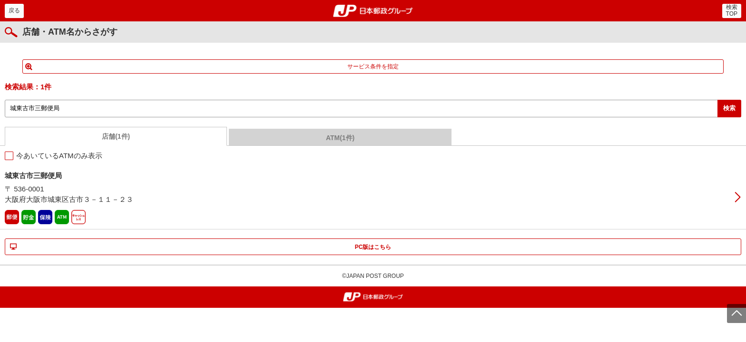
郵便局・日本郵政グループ (373, 11)
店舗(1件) (116, 136)
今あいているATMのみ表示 (59, 156)
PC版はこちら (373, 247)
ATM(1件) (340, 138)
